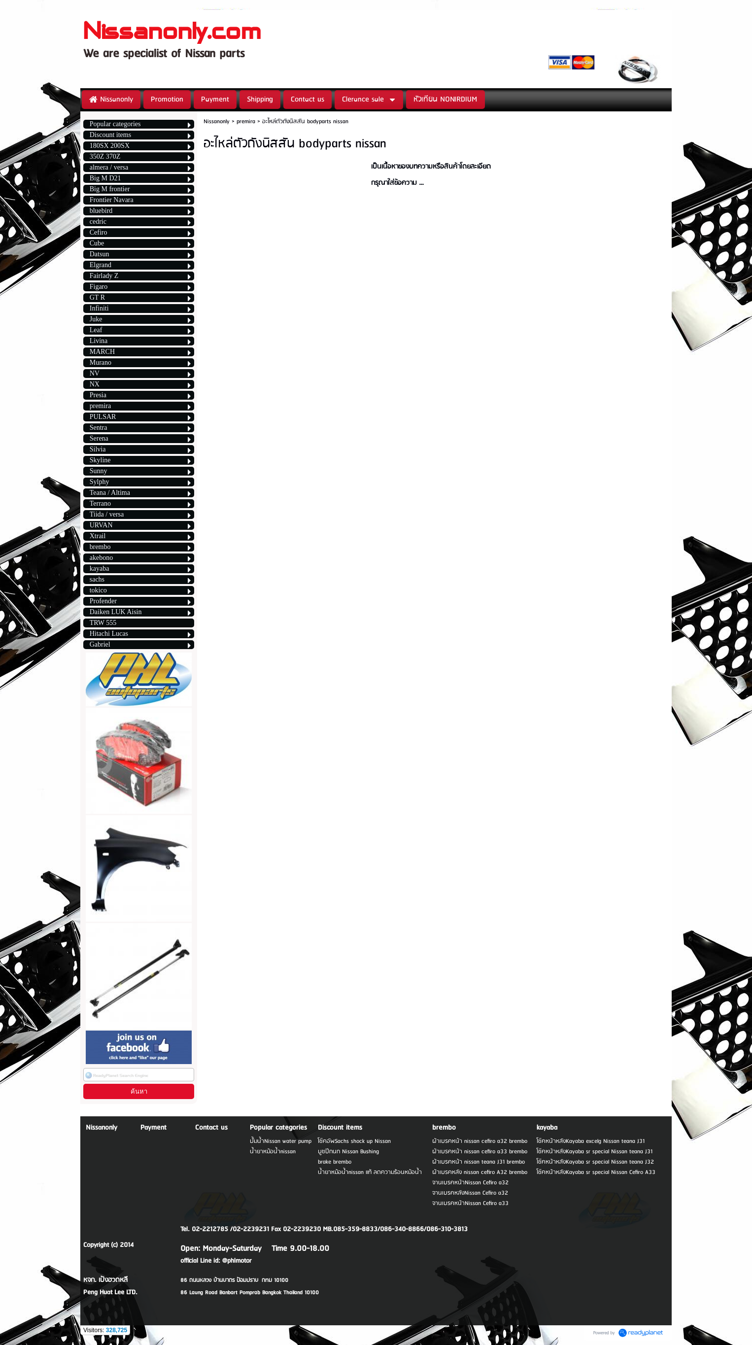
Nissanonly (217, 121)
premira (246, 121)
